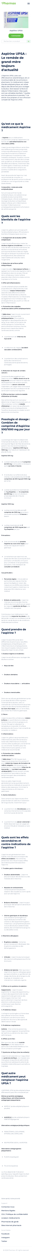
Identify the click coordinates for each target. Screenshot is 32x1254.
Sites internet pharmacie (11, 1225)
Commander (16, 36)
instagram (5, 1237)
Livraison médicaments (10, 1218)
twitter (4, 1241)
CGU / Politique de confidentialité (14, 1214)
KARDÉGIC (8, 1117)
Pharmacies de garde (10, 1222)
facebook (5, 1234)
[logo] (8, 3)
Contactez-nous (7, 1207)
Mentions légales (8, 1211)
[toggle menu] (29, 3)
